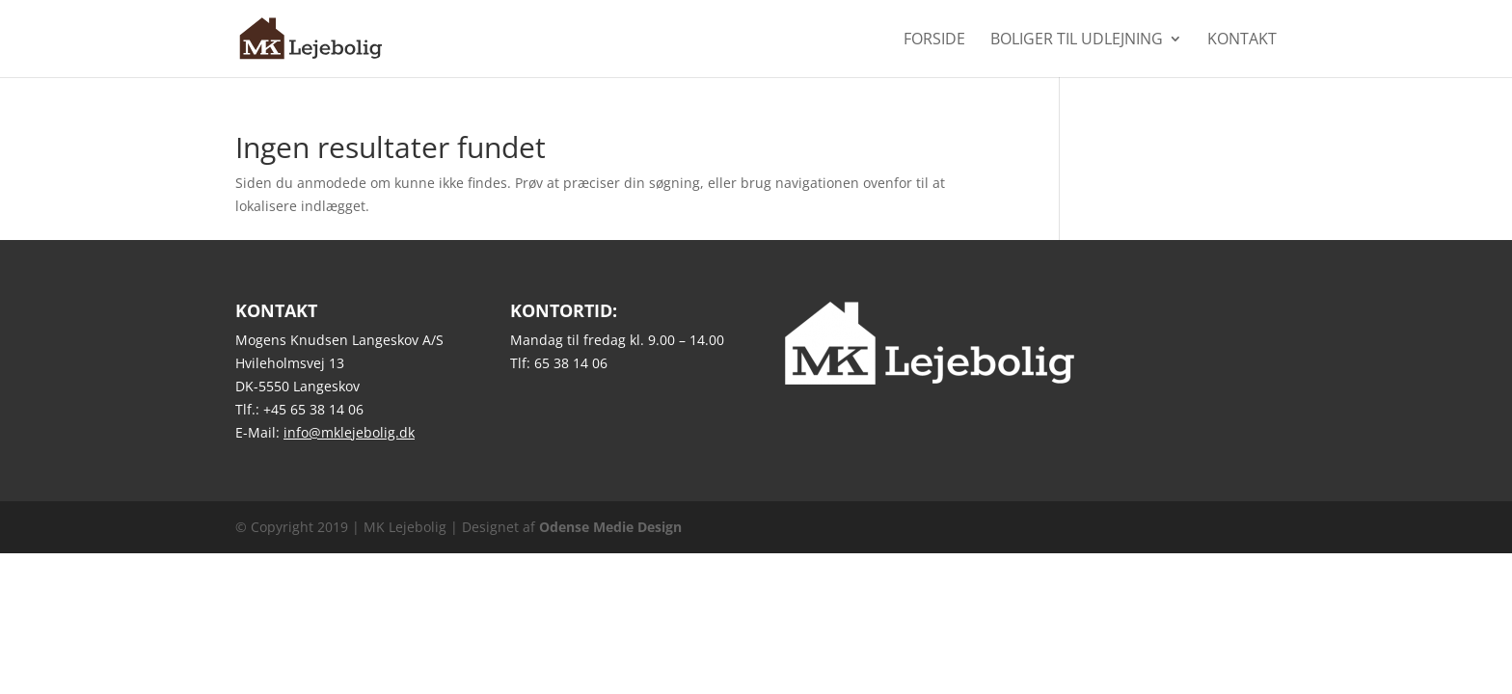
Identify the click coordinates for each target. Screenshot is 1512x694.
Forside (934, 40)
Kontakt (1242, 40)
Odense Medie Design (610, 527)
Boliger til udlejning (1076, 40)
